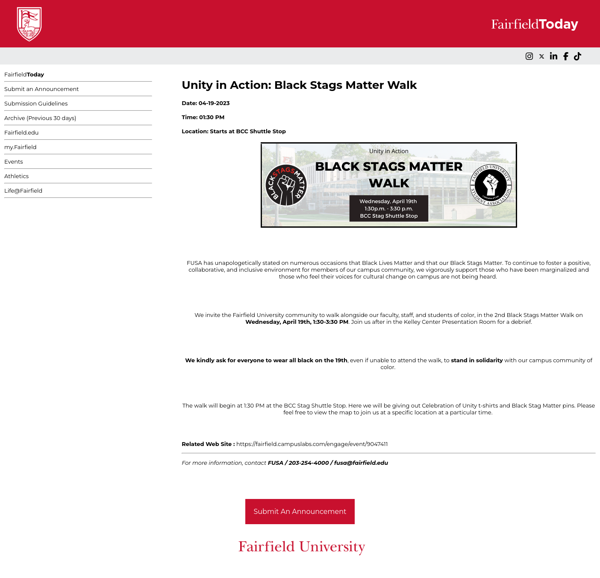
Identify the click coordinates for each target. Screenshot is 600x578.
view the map (333, 412)
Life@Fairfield (23, 190)
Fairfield (24, 74)
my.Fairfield (20, 147)
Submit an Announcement (41, 88)
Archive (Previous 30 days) (40, 117)
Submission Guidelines (36, 103)
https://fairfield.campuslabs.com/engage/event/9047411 (312, 443)
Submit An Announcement (300, 512)
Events (13, 161)
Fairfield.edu (21, 132)
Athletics (16, 176)
